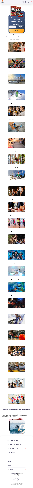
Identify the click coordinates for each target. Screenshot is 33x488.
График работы (16, 474)
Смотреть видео (17, 19)
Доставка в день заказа (17, 34)
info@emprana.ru (20, 473)
